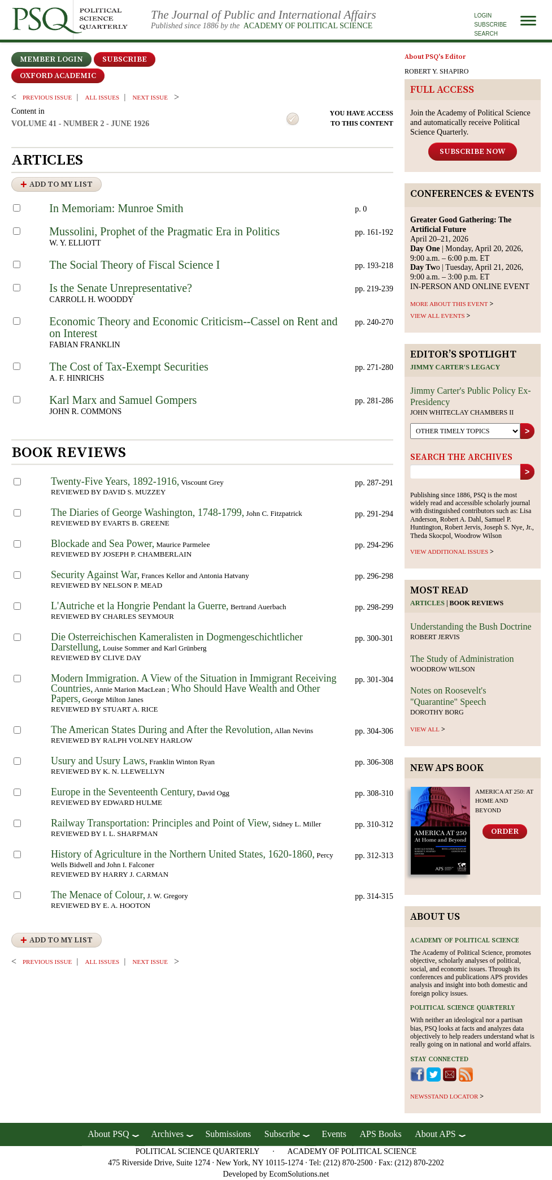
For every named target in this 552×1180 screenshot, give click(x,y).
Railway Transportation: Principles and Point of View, (161, 823)
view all (425, 729)
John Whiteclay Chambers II (462, 412)
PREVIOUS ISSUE (47, 97)
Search (486, 34)
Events (333, 1134)
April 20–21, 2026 (460, 229)
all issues (102, 97)
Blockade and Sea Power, (102, 543)
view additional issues (449, 551)
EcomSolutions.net (299, 1174)
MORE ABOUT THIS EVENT (449, 303)
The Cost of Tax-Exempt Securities (128, 366)
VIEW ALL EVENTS (437, 315)
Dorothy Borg (437, 712)
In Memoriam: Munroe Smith (116, 208)
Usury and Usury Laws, (99, 760)
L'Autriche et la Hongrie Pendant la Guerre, (140, 605)
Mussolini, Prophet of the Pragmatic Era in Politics (164, 231)
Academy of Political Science (308, 25)
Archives (167, 1134)
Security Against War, (95, 574)
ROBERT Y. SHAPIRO (436, 71)
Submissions (228, 1134)
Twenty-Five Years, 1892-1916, (115, 481)
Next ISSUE (150, 97)
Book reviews (477, 603)
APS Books (380, 1134)
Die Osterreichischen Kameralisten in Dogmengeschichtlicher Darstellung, (177, 642)
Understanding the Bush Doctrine (471, 626)
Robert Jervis (435, 637)
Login (483, 15)
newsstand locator (444, 1096)
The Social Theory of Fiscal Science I (134, 265)
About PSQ (108, 1134)
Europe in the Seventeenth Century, (123, 792)
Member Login (51, 59)
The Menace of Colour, (98, 895)
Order (505, 831)
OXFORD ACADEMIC (58, 76)
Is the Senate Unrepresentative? (120, 288)
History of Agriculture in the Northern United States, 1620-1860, (183, 854)
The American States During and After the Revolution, (162, 729)
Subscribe (490, 24)
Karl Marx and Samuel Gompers (123, 400)
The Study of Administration (462, 659)
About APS (435, 1134)
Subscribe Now (473, 152)
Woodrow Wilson (442, 669)
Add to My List (61, 184)
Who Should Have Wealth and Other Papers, (185, 693)
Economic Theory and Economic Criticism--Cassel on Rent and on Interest (193, 327)
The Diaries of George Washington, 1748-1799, (147, 512)
